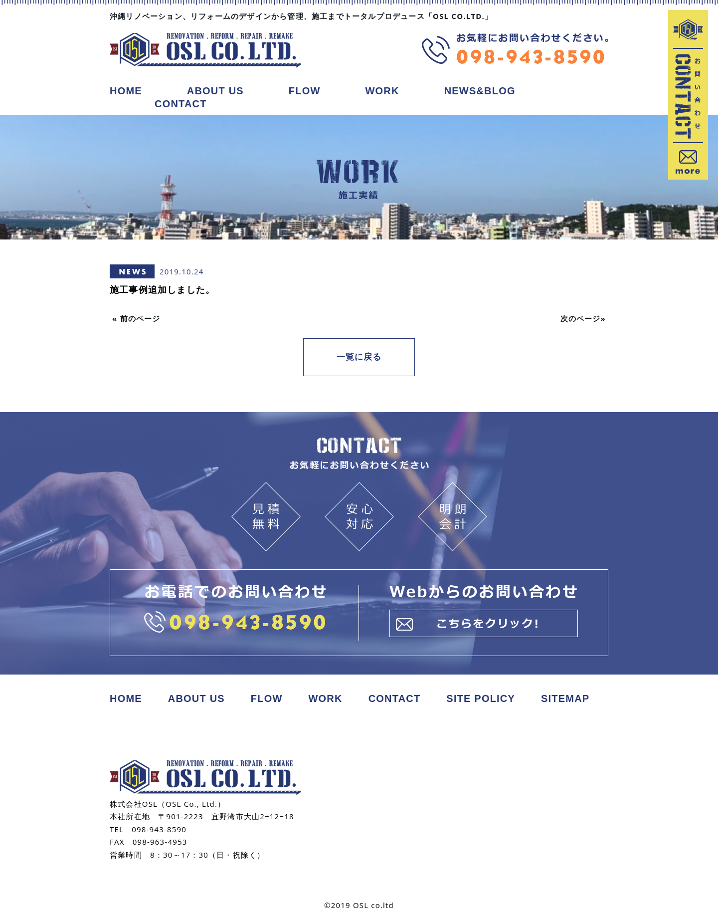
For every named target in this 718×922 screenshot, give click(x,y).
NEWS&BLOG (480, 90)
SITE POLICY (480, 689)
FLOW (305, 90)
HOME (126, 90)
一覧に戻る (359, 358)
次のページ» (583, 318)
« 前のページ (136, 318)
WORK (382, 90)
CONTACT (181, 103)
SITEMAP (565, 689)
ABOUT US (215, 90)
